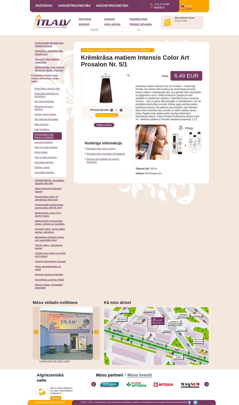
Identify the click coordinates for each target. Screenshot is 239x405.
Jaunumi (109, 19)
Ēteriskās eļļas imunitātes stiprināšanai (106, 153)
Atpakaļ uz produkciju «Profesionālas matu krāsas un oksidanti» (118, 50)
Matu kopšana (41, 124)
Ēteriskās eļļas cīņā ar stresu (101, 148)
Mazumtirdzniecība (112, 5)
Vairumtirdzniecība (74, 5)
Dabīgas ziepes (42, 167)
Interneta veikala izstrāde (44, 402)
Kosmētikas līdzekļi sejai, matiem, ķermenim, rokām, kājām (45, 78)
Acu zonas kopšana (44, 101)
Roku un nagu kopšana (45, 147)
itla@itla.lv (159, 7)
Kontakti (84, 24)
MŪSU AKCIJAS (112, 24)
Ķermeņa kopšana (43, 142)
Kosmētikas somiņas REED (49, 280)
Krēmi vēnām (41, 152)
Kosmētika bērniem (44, 162)
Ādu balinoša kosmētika (46, 119)
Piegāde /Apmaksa (141, 24)
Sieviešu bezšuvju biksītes (49, 274)
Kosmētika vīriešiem (44, 172)
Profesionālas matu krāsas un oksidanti (44, 136)
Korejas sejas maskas (45, 114)
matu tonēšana (41, 129)
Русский (189, 5)
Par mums (85, 19)
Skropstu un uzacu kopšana (43, 108)
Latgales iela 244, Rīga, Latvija (54, 361)
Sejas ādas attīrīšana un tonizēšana (46, 95)
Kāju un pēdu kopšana (45, 157)
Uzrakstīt (56, 398)
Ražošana (43, 5)
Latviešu (189, 8)
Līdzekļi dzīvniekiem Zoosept (50, 261)
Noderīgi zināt (139, 19)
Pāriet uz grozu (104, 124)
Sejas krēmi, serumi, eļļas (47, 88)
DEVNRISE (60, 402)
